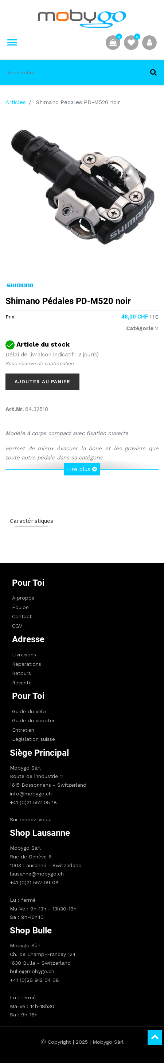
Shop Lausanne (40, 833)
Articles (15, 102)
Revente (22, 682)
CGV (17, 626)
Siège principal (39, 753)
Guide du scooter (33, 720)
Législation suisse (33, 739)
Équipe (20, 607)
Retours (21, 673)
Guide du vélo (29, 711)
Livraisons (24, 654)
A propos (23, 598)
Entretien (23, 730)
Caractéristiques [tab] (31, 521)
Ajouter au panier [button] (42, 381)
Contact (22, 616)
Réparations (26, 664)
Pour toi (28, 583)
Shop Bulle (31, 930)
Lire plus (82, 469)
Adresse (28, 639)
